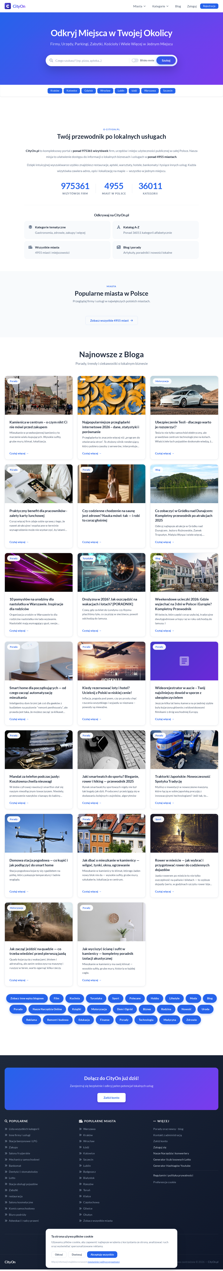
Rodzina (166, 1009)
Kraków (55, 90)
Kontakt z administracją (167, 1135)
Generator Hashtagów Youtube (171, 1165)
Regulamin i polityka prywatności (173, 1175)
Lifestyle (174, 998)
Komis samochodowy (20, 1208)
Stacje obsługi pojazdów (21, 1184)
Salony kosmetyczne (19, 1202)
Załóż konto (111, 1097)
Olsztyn (85, 1214)
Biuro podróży (15, 1214)
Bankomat (13, 1165)
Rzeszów (86, 1184)
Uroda (205, 1009)
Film (56, 998)
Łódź (134, 90)
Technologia (146, 1019)
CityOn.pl (213, 1261)
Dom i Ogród (125, 1009)
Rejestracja (209, 6)
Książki (76, 1009)
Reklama (31, 1019)
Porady (124, 1019)
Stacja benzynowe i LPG (21, 1141)
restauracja (13, 1196)
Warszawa (150, 90)
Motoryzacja (99, 1009)
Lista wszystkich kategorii (22, 1129)
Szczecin (167, 90)
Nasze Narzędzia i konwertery (171, 1153)
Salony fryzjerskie (17, 1153)
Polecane (135, 998)
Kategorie (160, 6)
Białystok (86, 1177)
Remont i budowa (57, 1019)
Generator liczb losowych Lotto (172, 1159)
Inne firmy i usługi (17, 1135)
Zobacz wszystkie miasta (95, 1220)
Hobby (155, 998)
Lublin (121, 90)
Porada (18, 1009)
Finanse (104, 1019)
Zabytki (11, 1190)
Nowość (186, 1009)
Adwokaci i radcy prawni (22, 1220)
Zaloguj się (159, 1147)
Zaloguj (192, 6)
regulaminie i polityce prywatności (104, 1262)
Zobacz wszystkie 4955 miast (111, 320)
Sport (115, 998)
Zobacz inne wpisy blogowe (27, 998)
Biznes (147, 1009)
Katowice (72, 90)
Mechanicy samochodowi (22, 1159)
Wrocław (105, 90)
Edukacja (84, 1019)
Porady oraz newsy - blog (168, 1129)
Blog (178, 6)
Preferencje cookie (164, 1182)
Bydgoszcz (87, 1171)
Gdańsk (88, 90)
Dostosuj (77, 1254)
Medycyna (170, 1019)
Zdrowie (191, 1019)
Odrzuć (59, 1254)
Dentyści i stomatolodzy (21, 1171)
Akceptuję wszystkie (102, 1254)
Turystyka (96, 998)
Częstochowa (89, 1202)
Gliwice (85, 1208)
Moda (193, 998)
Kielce (85, 1196)
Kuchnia (75, 998)
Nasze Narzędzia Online (47, 1009)
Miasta (139, 6)
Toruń (84, 1190)
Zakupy (11, 1147)
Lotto (10, 1177)
